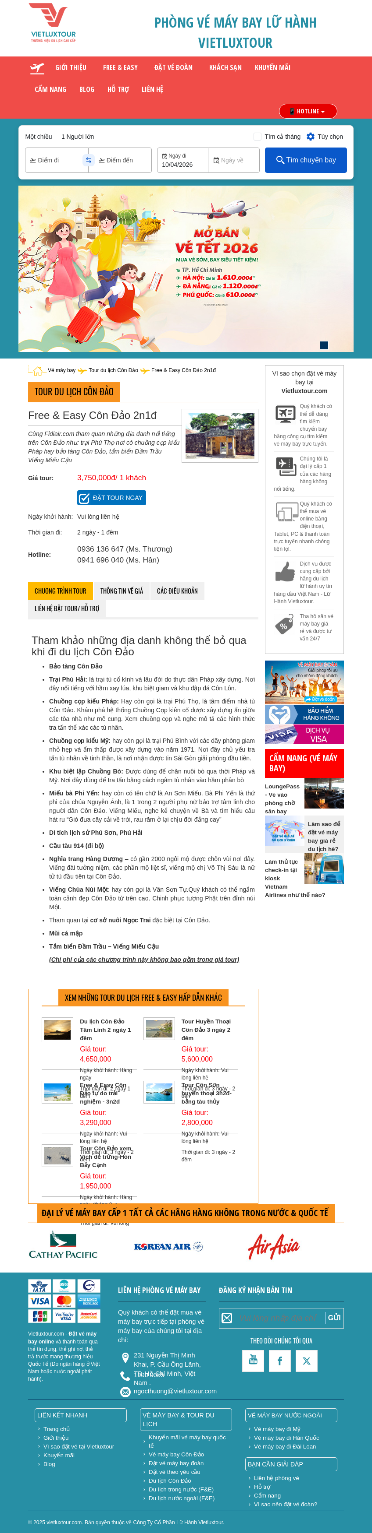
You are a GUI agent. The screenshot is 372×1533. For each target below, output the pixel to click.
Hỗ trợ (118, 89)
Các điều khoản (177, 590)
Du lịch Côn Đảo (170, 1480)
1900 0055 (149, 1374)
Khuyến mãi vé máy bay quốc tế (187, 1441)
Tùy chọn (324, 136)
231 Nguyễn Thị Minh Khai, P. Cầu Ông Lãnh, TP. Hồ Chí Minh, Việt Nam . (167, 1359)
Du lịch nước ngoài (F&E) (182, 1498)
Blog (86, 89)
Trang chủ (56, 1429)
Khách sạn (225, 67)
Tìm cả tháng (282, 136)
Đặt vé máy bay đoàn (176, 1463)
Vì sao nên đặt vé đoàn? (285, 1504)
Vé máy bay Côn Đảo (176, 1454)
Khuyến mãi (273, 67)
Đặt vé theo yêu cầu (174, 1472)
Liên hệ (152, 89)
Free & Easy (120, 67)
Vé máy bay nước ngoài (285, 1415)
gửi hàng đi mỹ (285, 647)
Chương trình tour (60, 590)
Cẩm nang (50, 89)
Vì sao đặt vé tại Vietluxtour (78, 1446)
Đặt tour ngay (118, 497)
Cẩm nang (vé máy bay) (303, 763)
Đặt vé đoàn (173, 67)
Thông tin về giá (121, 590)
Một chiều (38, 136)
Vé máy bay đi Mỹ (277, 1429)
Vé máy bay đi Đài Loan (285, 1446)
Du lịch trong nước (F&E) (181, 1489)
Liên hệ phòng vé (276, 1478)
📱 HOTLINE (306, 111)
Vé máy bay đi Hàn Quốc (286, 1438)
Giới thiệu (70, 67)
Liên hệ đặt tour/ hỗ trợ (67, 608)
